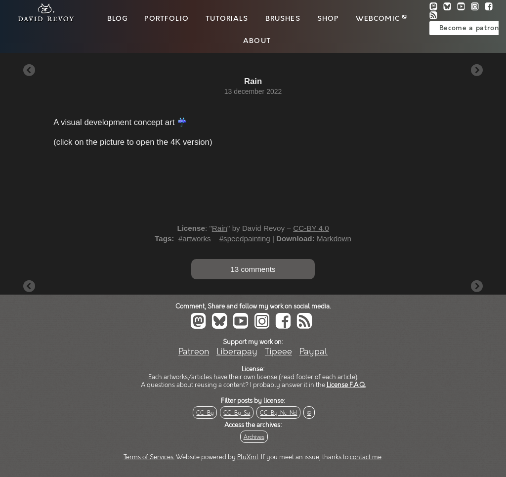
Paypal (313, 351)
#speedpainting (244, 238)
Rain (219, 228)
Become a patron (469, 28)
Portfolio (166, 19)
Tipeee (278, 351)
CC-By (204, 413)
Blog (117, 19)
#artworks (194, 238)
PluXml (247, 457)
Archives (254, 437)
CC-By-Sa (236, 413)
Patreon (193, 351)
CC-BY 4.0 (311, 228)
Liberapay (236, 351)
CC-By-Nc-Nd (278, 413)
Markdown (334, 238)
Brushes (282, 19)
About (257, 41)
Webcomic (381, 19)
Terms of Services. (149, 457)
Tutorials (227, 19)
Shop (328, 19)
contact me (365, 457)
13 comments (252, 269)
